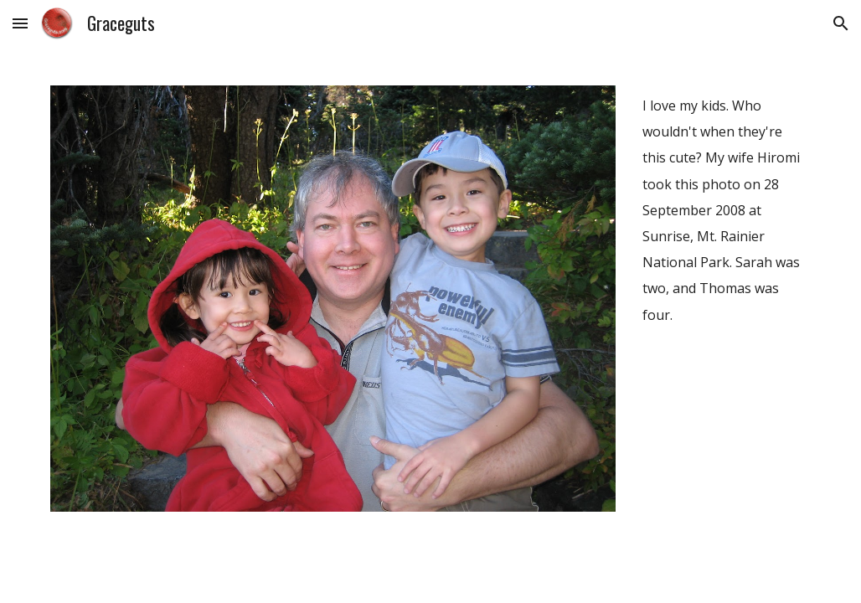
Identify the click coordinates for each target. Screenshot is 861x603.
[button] (20, 23)
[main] (724, 209)
